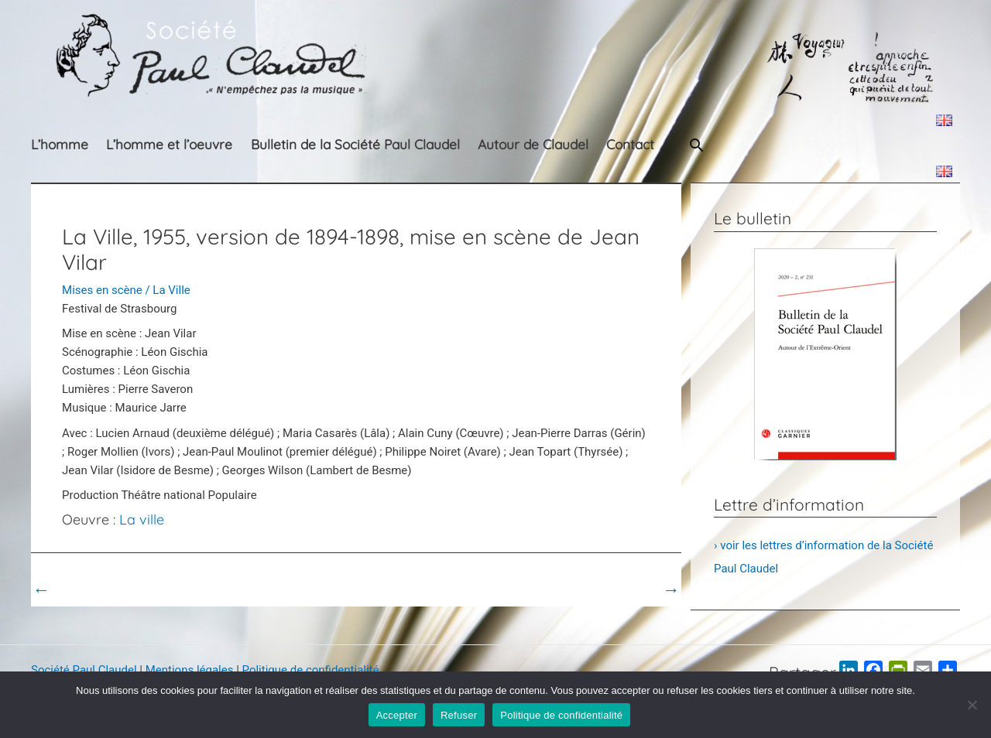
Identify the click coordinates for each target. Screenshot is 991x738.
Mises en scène (102, 290)
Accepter (396, 715)
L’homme (59, 144)
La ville (141, 519)
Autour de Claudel (533, 144)
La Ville (171, 290)
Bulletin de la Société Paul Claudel (355, 144)
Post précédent (82, 589)
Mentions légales (190, 670)
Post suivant (637, 589)
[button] (697, 145)
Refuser (459, 715)
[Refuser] (971, 704)
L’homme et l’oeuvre (169, 144)
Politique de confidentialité (310, 670)
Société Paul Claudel (84, 670)
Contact (630, 144)
